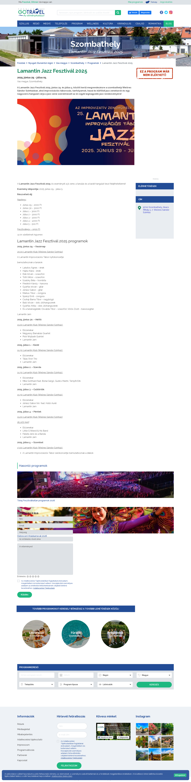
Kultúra (108, 23)
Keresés (154, 684)
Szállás (24, 23)
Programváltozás (25, 750)
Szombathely (77, 63)
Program (77, 23)
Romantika (154, 23)
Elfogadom (180, 775)
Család (140, 23)
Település (61, 23)
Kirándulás (124, 23)
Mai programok (135, 2)
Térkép (151, 2)
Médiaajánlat (23, 729)
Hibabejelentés (24, 734)
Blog (169, 23)
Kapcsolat (22, 760)
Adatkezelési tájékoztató (29, 739)
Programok (93, 63)
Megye (47, 23)
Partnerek (22, 755)
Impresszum (23, 744)
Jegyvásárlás (166, 2)
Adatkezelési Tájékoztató (44, 588)
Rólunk (20, 724)
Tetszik (105, 737)
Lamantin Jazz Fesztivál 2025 (53, 71)
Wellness (93, 23)
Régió (36, 23)
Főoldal (21, 63)
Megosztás (123, 737)
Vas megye (61, 63)
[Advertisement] (155, 138)
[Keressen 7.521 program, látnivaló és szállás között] (86, 12)
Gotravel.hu (111, 725)
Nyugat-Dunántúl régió (40, 63)
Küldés (24, 594)
